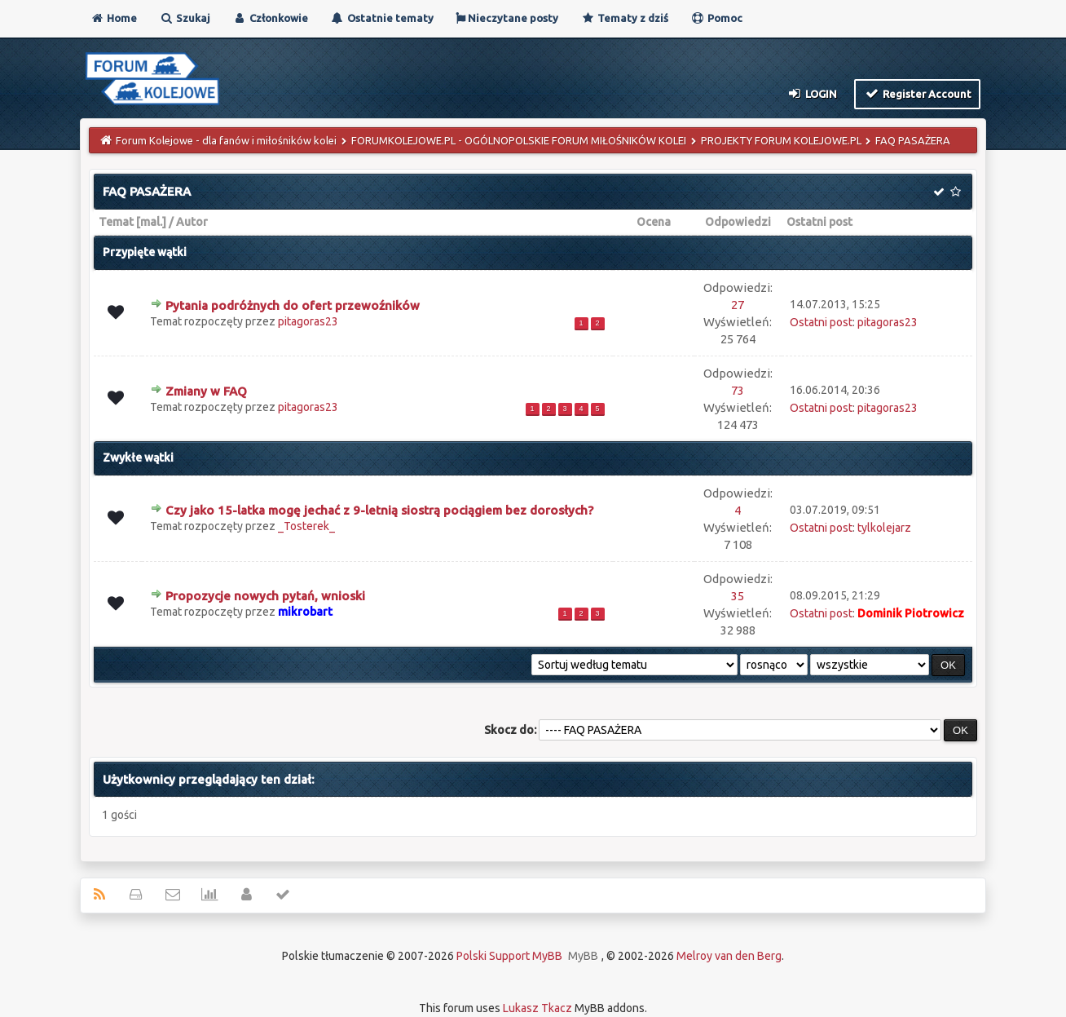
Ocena (654, 221)
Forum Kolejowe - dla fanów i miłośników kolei (226, 140)
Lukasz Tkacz (537, 1008)
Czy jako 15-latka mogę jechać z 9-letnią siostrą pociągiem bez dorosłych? (379, 510)
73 (737, 390)
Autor (192, 221)
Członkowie (270, 18)
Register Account (917, 92)
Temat (116, 221)
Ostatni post (819, 221)
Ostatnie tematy (382, 18)
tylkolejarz (884, 527)
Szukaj (184, 18)
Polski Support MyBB (509, 955)
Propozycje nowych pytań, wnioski (265, 596)
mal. (151, 221)
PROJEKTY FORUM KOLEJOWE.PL (781, 140)
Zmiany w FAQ (206, 391)
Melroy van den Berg (729, 955)
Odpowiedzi (738, 221)
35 (737, 596)
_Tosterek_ (306, 526)
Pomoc (716, 18)
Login (812, 92)
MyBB (583, 955)
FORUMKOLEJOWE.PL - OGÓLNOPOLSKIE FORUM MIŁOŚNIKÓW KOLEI (518, 140)
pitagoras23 (308, 321)
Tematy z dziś (624, 18)
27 (737, 305)
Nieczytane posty (507, 18)
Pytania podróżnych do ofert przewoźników (292, 305)
